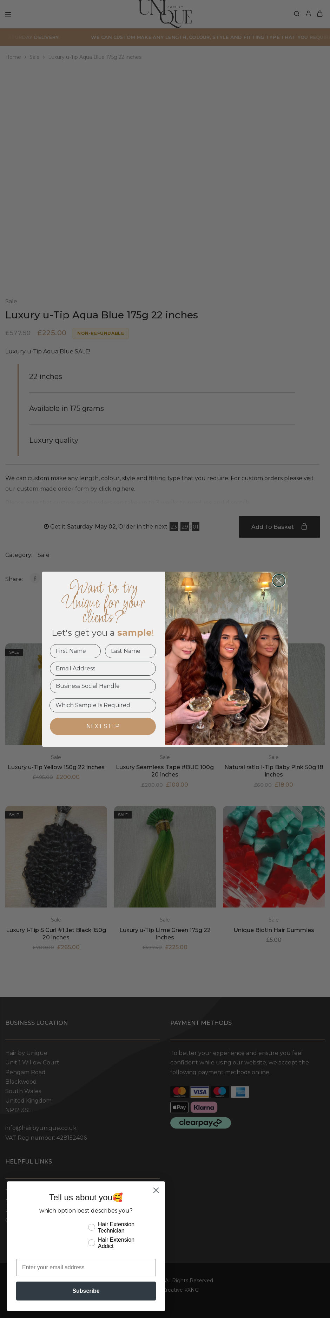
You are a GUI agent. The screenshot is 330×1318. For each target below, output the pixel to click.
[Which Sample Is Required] (103, 705)
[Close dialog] (279, 580)
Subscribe (85, 1291)
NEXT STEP (102, 726)
